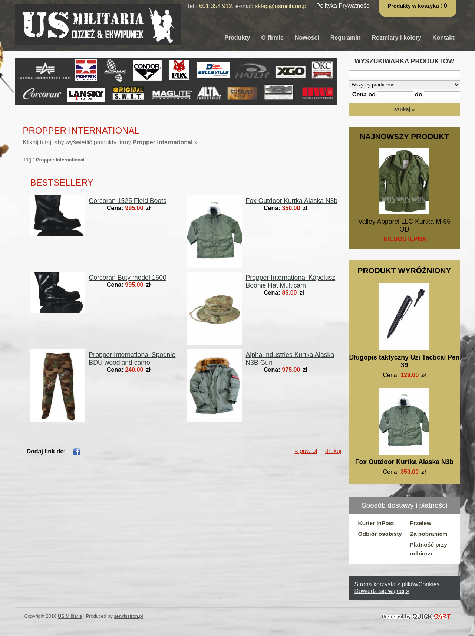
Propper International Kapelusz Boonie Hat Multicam (291, 281)
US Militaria (70, 616)
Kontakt (443, 38)
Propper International (60, 160)
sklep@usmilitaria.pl (281, 6)
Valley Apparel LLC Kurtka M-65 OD (404, 225)
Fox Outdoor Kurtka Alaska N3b (404, 462)
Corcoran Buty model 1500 (127, 277)
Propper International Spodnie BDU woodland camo (132, 358)
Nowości (307, 38)
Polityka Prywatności (343, 6)
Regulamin (345, 38)
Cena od (364, 94)
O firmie (272, 38)
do (418, 94)
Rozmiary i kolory (396, 38)
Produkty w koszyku (414, 6)
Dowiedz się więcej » (382, 591)
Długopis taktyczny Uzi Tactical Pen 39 (404, 361)
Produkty (237, 38)
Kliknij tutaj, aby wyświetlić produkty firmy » (110, 142)
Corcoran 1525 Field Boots (127, 200)
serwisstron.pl (128, 616)
